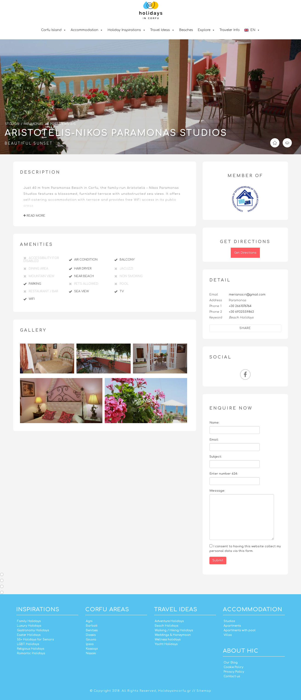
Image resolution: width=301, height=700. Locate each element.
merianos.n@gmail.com (247, 294)
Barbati (91, 625)
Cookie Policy (233, 667)
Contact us (232, 676)
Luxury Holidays (29, 625)
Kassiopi (92, 648)
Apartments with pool (240, 630)
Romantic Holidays (31, 653)
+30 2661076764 (240, 306)
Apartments (232, 625)
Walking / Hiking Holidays (174, 630)
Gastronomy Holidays (33, 630)
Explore (206, 30)
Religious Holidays (30, 648)
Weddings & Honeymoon (173, 635)
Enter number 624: (223, 473)
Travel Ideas (162, 30)
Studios (229, 621)
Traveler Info (229, 30)
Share (245, 328)
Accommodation (87, 30)
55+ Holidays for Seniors (35, 639)
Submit (217, 560)
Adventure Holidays (169, 621)
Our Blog (231, 662)
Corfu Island (53, 30)
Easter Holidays (28, 635)
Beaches (186, 30)
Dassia (91, 635)
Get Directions (245, 252)
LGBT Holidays (28, 644)
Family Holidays (29, 621)
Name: (214, 422)
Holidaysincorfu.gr (174, 690)
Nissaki (91, 653)
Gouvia (91, 639)
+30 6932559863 (241, 311)
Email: (214, 439)
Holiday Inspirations (126, 30)
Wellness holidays (167, 639)
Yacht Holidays (166, 644)
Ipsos (89, 644)
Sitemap (204, 690)
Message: (217, 490)
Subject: (215, 456)
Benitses (92, 630)
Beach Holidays (166, 625)
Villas (228, 635)
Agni (89, 621)
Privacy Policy (234, 671)
